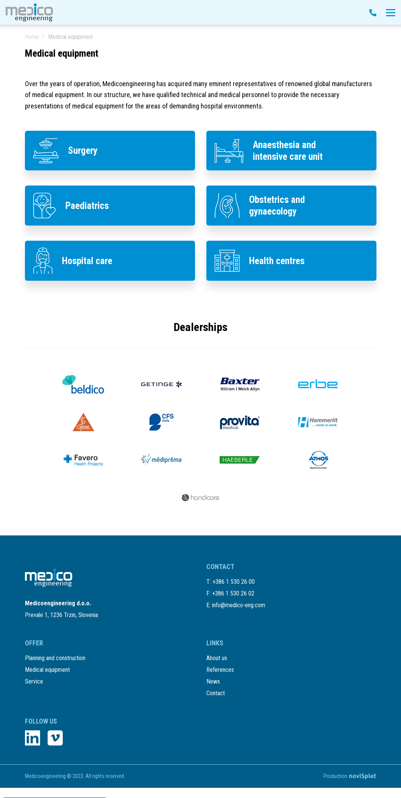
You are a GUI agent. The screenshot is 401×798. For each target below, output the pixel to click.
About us (216, 668)
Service (34, 691)
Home (32, 36)
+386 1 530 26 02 (233, 609)
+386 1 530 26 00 (233, 598)
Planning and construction (55, 668)
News (213, 691)
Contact (215, 703)
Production (350, 786)
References (220, 680)
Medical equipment (47, 680)
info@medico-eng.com (238, 621)
